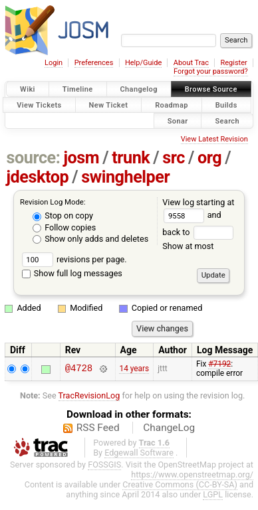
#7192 (219, 364)
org (209, 157)
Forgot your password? (211, 71)
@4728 (78, 369)
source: (34, 157)
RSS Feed (98, 428)
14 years (134, 368)
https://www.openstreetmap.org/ (192, 474)
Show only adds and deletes (90, 239)
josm (81, 157)
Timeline (78, 89)
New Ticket (108, 104)
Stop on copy (63, 215)
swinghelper (125, 177)
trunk (131, 157)
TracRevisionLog (89, 395)
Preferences (94, 62)
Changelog (139, 89)
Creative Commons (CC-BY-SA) (179, 484)
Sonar (178, 120)
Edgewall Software (139, 453)
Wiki (27, 89)
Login (54, 62)
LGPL (213, 494)
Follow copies (64, 227)
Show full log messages (72, 273)
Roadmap (171, 104)
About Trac (191, 62)
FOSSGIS (104, 464)
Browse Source (211, 89)
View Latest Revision (214, 139)
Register (233, 62)
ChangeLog (169, 428)
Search (227, 120)
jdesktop (38, 177)
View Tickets (39, 104)
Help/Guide (143, 62)
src (173, 157)
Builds (226, 104)
